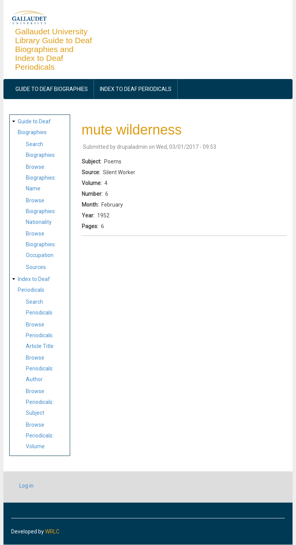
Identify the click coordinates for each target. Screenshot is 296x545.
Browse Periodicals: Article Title (40, 335)
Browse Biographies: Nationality (41, 211)
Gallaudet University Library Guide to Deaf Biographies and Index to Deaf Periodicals (53, 49)
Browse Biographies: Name (41, 178)
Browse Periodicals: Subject (40, 402)
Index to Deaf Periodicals (136, 89)
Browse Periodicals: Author (40, 368)
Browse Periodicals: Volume (40, 435)
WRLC (52, 531)
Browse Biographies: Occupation (41, 244)
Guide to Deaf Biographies (51, 89)
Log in (26, 486)
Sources (36, 267)
